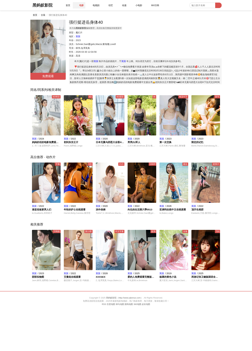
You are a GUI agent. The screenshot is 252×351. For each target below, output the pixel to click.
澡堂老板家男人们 (41, 209)
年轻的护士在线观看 (75, 209)
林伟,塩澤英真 (83, 48)
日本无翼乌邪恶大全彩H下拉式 (110, 142)
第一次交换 (165, 142)
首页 (35, 15)
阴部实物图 (38, 276)
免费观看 (48, 76)
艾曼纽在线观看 (72, 276)
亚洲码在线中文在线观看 (172, 209)
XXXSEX (100, 276)
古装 (43, 15)
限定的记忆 (197, 142)
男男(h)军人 (134, 142)
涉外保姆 (100, 209)
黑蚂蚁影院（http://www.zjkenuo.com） (124, 298)
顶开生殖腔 (197, 209)
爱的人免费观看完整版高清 (142, 276)
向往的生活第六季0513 (140, 209)
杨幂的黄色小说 (167, 276)
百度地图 (111, 304)
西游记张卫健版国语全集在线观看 (205, 276)
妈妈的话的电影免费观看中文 (46, 142)
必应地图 (146, 304)
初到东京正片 (71, 142)
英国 (78, 36)
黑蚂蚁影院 (42, 5)
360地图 (137, 304)
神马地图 (120, 304)
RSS (104, 304)
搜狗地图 (129, 304)
